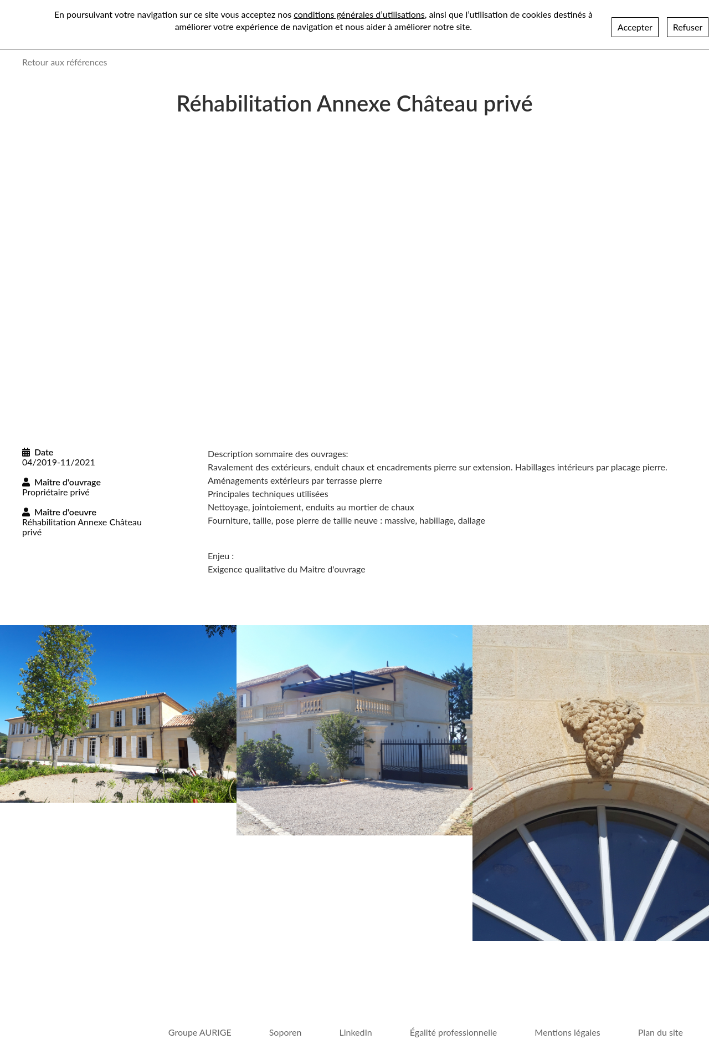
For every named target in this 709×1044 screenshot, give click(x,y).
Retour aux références (64, 62)
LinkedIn (355, 1032)
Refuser (688, 27)
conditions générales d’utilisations (359, 14)
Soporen (285, 1032)
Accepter (635, 27)
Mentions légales (567, 1032)
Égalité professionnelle (453, 1032)
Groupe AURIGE (200, 1032)
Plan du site (660, 1032)
